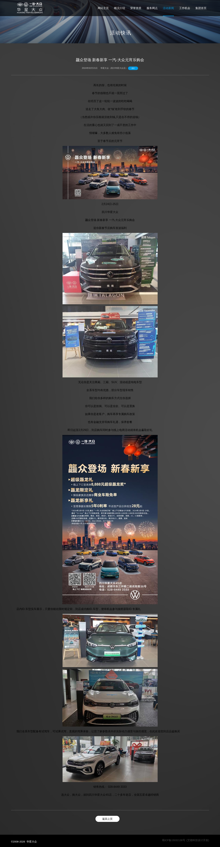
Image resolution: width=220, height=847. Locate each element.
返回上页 (107, 819)
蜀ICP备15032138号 (173, 840)
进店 (133, 68)
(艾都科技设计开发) (198, 840)
